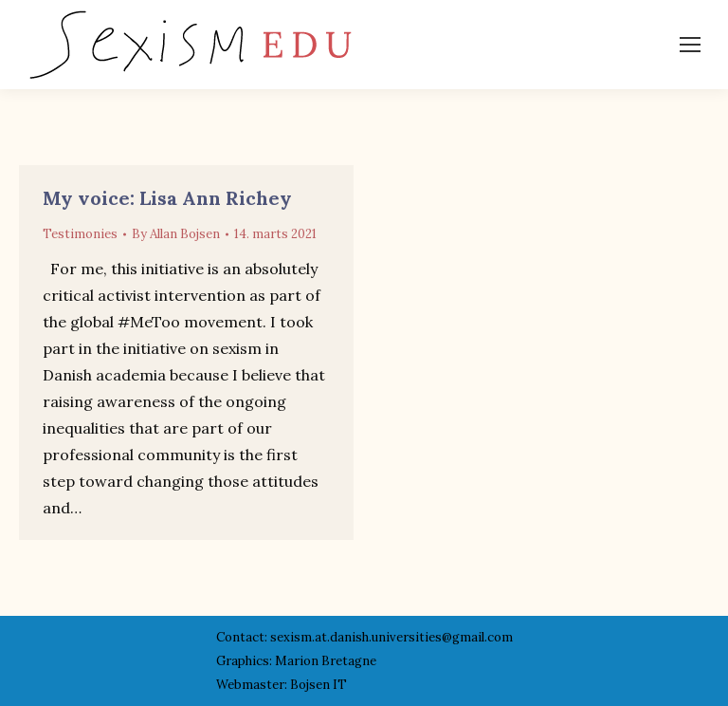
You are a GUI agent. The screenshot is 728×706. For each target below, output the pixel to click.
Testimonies (80, 234)
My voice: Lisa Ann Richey (167, 198)
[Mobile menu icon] (690, 45)
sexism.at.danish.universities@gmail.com (391, 637)
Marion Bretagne (325, 661)
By (176, 234)
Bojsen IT (318, 685)
